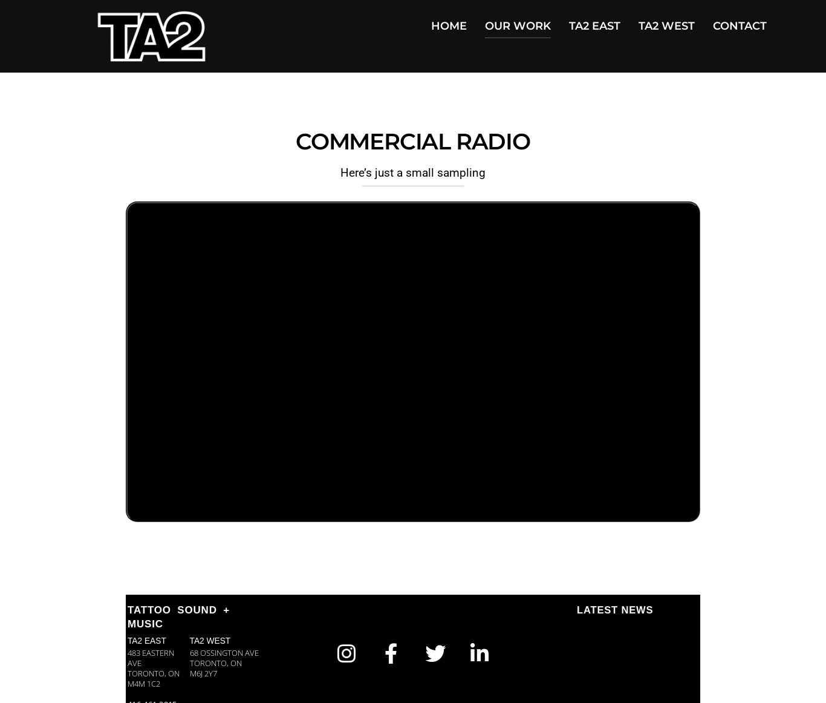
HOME (449, 26)
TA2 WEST (667, 26)
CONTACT (740, 26)
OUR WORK (518, 26)
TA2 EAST (594, 26)
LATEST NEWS (616, 610)
